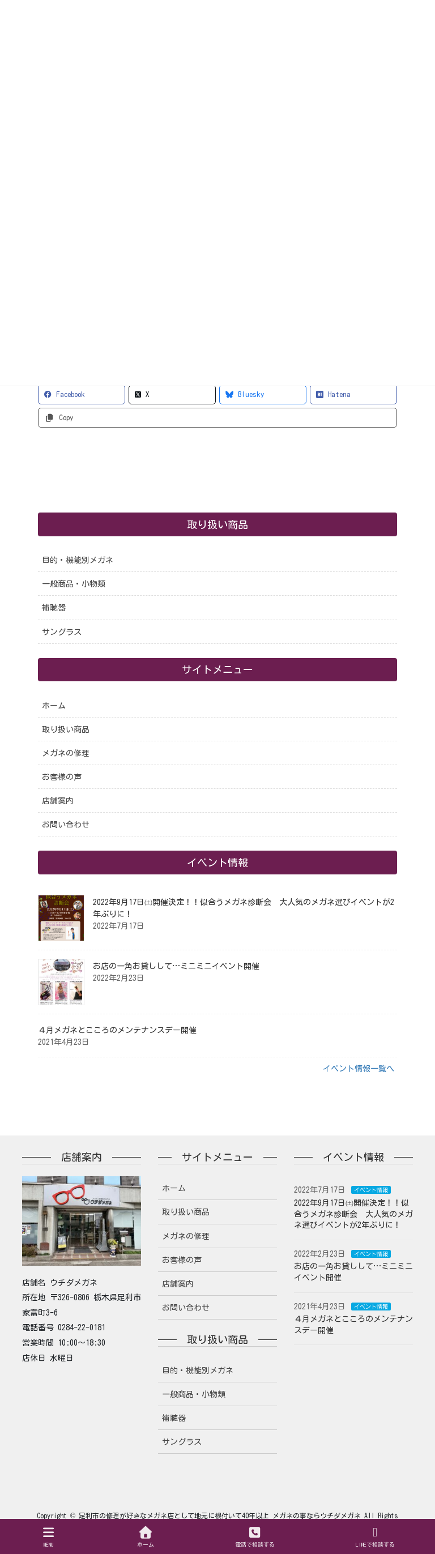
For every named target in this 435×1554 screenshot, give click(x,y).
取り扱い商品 (65, 729)
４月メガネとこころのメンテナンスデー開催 (117, 1030)
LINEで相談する (375, 1536)
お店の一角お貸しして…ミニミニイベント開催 (176, 966)
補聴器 (54, 608)
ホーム (54, 706)
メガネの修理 (65, 753)
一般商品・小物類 (73, 584)
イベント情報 (371, 1190)
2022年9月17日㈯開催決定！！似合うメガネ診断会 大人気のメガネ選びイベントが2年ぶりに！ (353, 1214)
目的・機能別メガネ (77, 560)
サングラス (62, 632)
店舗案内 (58, 801)
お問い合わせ (65, 825)
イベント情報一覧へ (358, 1069)
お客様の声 (62, 777)
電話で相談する (255, 1536)
